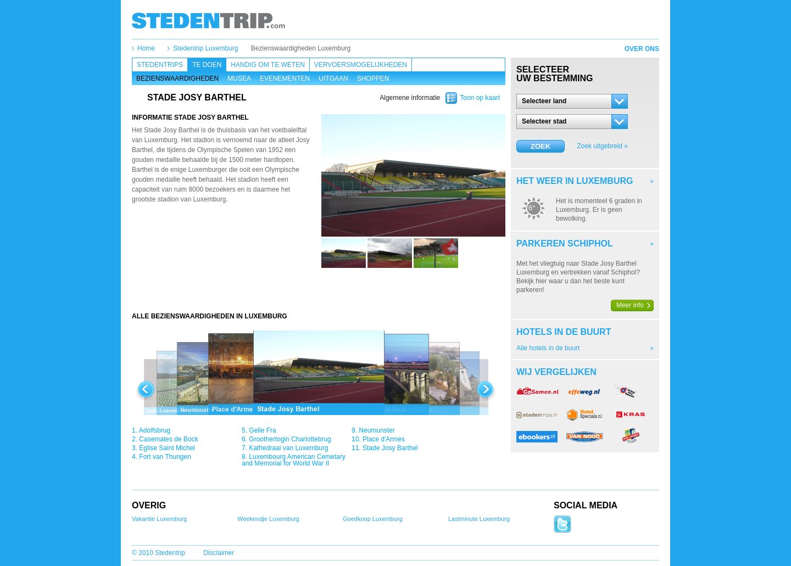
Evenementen (285, 78)
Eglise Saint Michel (166, 448)
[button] (572, 101)
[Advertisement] (318, 289)
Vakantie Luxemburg (159, 518)
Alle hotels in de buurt (548, 348)
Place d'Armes (384, 439)
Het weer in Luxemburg (574, 181)
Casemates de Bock (168, 439)
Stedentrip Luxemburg (205, 48)
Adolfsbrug (154, 430)
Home (146, 48)
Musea (239, 78)
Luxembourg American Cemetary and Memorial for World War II (294, 460)
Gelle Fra (262, 430)
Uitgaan (333, 78)
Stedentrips (160, 65)
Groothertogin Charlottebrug (290, 439)
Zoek (540, 146)
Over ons (642, 49)
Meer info (630, 305)
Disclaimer (218, 553)
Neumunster (376, 430)
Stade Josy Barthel (390, 448)
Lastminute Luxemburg (479, 518)
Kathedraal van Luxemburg (288, 448)
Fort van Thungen (165, 457)
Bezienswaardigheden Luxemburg (300, 48)
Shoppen (373, 78)
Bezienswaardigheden (177, 78)
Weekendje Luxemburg (268, 518)
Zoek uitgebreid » (602, 146)
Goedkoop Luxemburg (373, 518)
